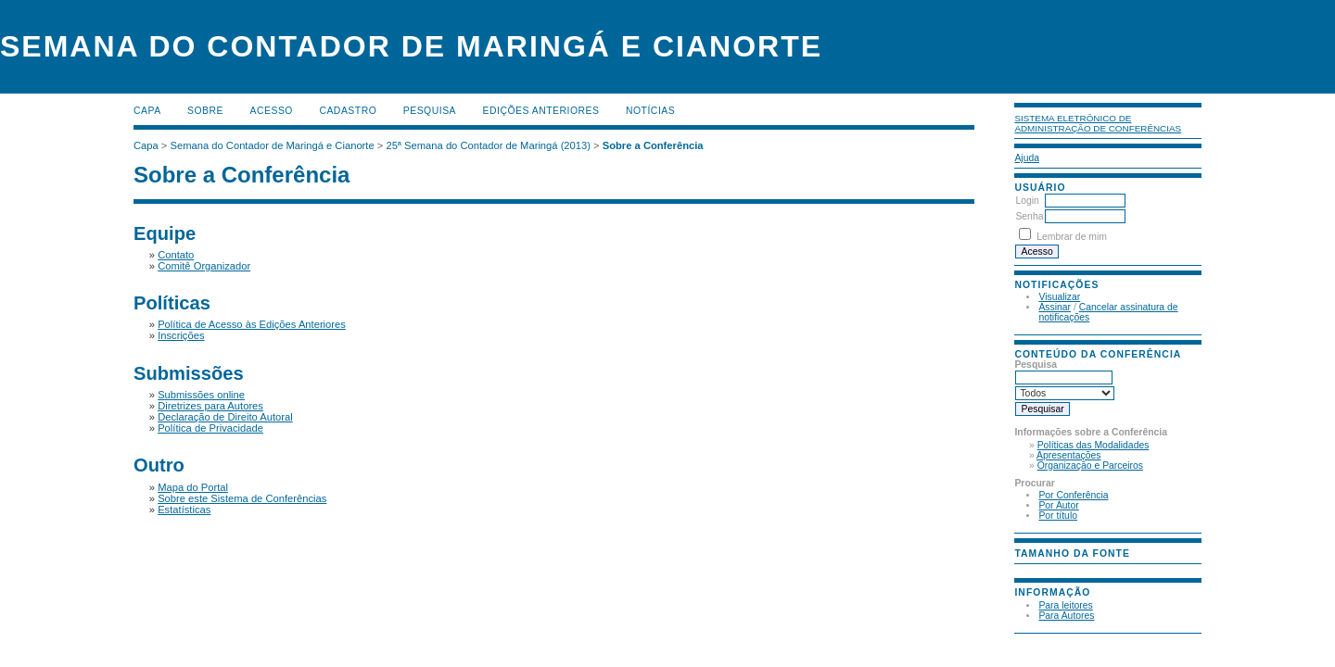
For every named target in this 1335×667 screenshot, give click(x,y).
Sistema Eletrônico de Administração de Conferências (1097, 123)
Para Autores (1066, 615)
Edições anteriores (541, 111)
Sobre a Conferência (653, 145)
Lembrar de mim (1071, 237)
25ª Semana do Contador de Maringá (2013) (488, 145)
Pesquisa (429, 111)
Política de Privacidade (210, 428)
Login (1026, 200)
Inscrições (181, 335)
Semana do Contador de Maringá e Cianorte (273, 145)
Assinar (1054, 307)
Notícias (650, 111)
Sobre (205, 111)
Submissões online (201, 394)
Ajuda (1026, 158)
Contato (176, 254)
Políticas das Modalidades (1093, 445)
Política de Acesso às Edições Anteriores (252, 324)
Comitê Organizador (204, 265)
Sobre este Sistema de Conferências (242, 498)
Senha (1029, 216)
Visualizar (1059, 297)
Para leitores (1065, 605)
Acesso (271, 111)
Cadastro (347, 111)
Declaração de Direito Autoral (225, 416)
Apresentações (1068, 455)
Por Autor (1058, 505)
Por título (1057, 515)
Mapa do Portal (193, 487)
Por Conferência (1073, 495)
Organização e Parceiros (1090, 465)
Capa (147, 111)
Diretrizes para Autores (210, 405)
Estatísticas (184, 509)
